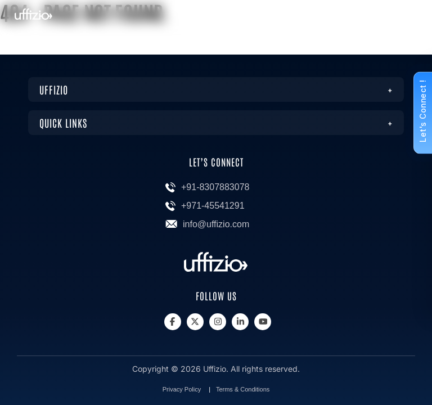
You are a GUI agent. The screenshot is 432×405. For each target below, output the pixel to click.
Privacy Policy (182, 389)
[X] (195, 321)
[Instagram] (217, 321)
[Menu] (408, 18)
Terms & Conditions (242, 389)
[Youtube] (262, 321)
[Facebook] (172, 321)
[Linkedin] (240, 321)
